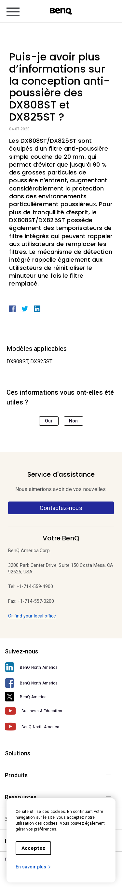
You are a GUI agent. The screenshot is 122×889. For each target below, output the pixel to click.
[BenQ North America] (61, 667)
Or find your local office (32, 615)
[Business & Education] (61, 711)
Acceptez (33, 848)
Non (73, 420)
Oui (48, 420)
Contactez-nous (61, 507)
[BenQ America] (61, 697)
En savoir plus (33, 866)
